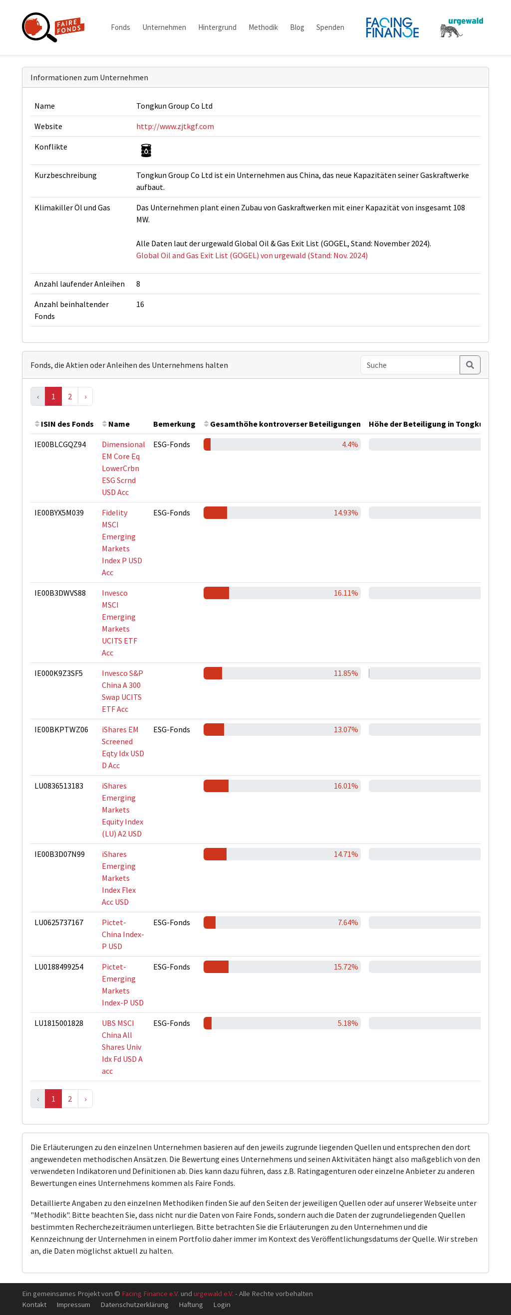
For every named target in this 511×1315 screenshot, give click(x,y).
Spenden (330, 27)
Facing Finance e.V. (150, 1293)
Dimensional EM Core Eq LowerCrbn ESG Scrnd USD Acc (123, 468)
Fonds (120, 27)
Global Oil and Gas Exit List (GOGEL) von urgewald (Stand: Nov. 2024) (252, 255)
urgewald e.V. (214, 1293)
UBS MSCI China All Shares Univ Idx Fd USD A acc (122, 1047)
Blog (297, 27)
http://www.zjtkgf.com (175, 126)
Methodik (263, 27)
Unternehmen (164, 27)
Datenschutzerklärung (134, 1304)
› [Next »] (85, 396)
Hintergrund (217, 27)
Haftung (191, 1304)
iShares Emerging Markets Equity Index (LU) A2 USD (122, 809)
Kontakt (34, 1304)
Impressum (73, 1304)
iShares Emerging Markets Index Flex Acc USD (119, 878)
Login (222, 1304)
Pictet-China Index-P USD (123, 934)
